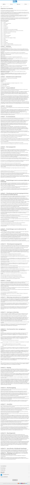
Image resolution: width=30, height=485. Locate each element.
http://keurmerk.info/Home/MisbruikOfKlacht (6, 398)
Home (1, 6)
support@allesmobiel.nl (5, 84)
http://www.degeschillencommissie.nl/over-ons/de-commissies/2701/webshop (17, 421)
